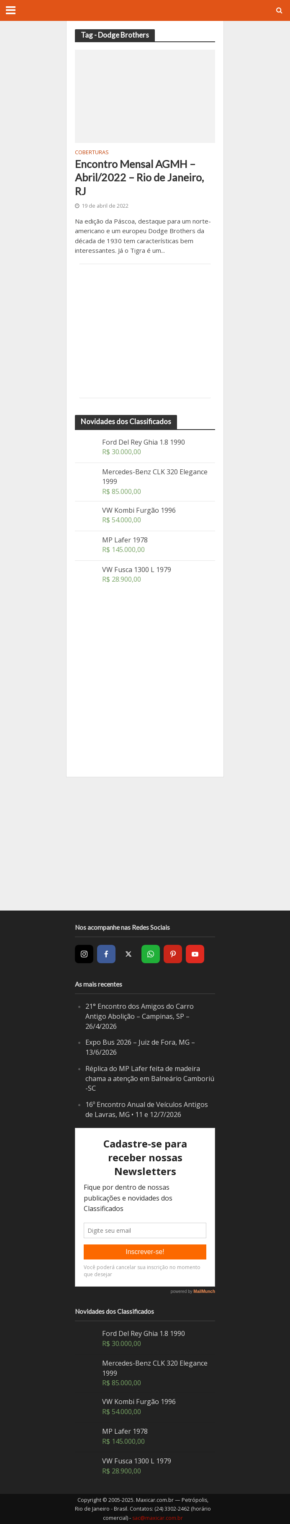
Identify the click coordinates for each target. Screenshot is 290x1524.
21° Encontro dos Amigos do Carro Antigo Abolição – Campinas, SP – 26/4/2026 (139, 1016)
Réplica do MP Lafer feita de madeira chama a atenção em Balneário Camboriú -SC (149, 1078)
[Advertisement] (145, 331)
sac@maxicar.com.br (157, 1517)
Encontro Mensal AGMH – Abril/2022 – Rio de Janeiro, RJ (139, 177)
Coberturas (92, 153)
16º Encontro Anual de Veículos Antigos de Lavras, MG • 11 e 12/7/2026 (146, 1109)
